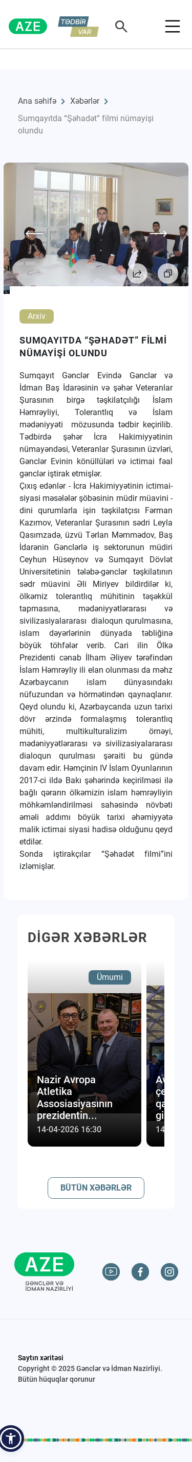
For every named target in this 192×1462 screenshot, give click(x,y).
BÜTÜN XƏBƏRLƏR (96, 1188)
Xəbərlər (84, 101)
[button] (11, 1438)
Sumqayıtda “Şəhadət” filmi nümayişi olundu (86, 124)
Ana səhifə (37, 101)
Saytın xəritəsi (40, 1358)
